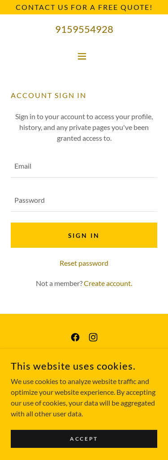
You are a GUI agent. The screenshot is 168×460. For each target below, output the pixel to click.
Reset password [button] (84, 263)
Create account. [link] (108, 283)
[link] (75, 337)
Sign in (84, 235)
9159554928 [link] (84, 29)
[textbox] (84, 166)
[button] (84, 56)
